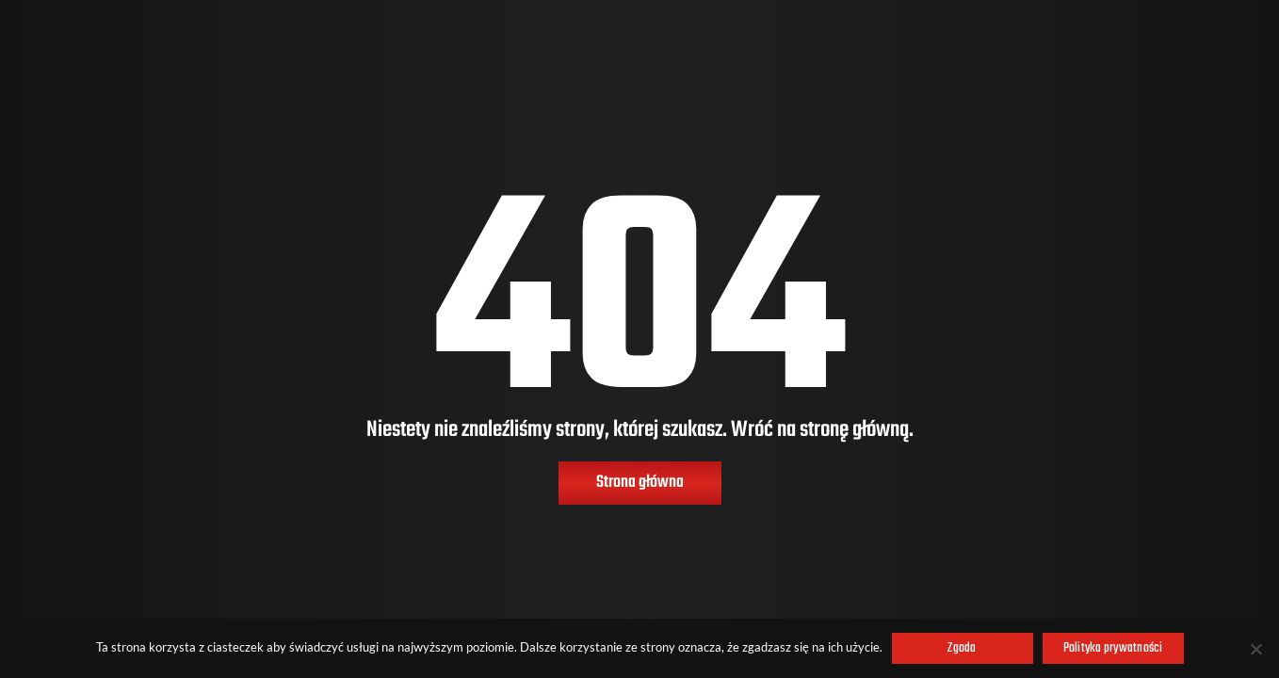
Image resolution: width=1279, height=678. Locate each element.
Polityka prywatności (1113, 648)
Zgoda (961, 648)
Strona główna (640, 482)
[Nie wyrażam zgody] (1255, 648)
